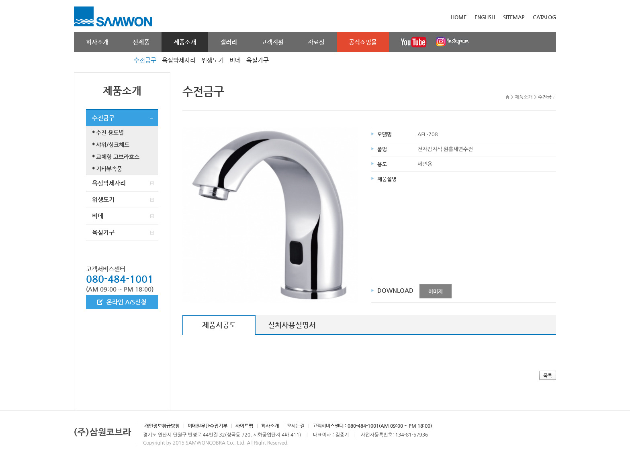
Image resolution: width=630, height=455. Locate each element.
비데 (235, 60)
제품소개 (185, 42)
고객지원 (272, 42)
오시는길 (296, 425)
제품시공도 (219, 324)
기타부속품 (109, 168)
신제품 (141, 42)
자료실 (316, 42)
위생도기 (212, 60)
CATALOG (544, 17)
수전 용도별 (110, 132)
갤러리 (228, 42)
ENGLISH (485, 17)
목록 (547, 375)
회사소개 (97, 42)
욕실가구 (257, 60)
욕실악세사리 (179, 60)
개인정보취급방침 (162, 425)
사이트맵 (244, 425)
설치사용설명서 (292, 324)
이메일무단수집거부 (207, 425)
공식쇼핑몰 (363, 42)
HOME (458, 17)
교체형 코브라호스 (117, 156)
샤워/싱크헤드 (112, 144)
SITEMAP (514, 17)
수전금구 (145, 60)
